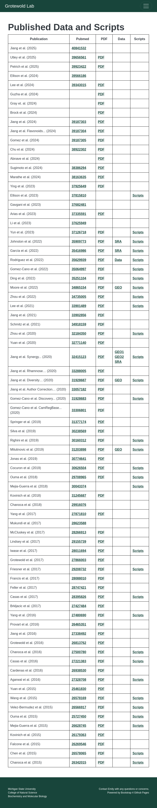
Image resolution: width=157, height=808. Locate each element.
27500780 (79, 652)
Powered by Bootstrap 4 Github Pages (128, 792)
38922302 (79, 149)
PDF (101, 57)
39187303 (79, 122)
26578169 (79, 698)
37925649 (79, 186)
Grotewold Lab (19, 6)
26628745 (79, 725)
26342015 (79, 762)
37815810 (79, 195)
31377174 (79, 422)
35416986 (79, 250)
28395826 (79, 597)
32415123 (79, 357)
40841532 (79, 48)
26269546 (79, 744)
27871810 (79, 514)
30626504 (79, 468)
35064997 (79, 269)
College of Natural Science (22, 792)
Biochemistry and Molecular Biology (27, 796)
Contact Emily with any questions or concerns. (124, 789)
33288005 (79, 371)
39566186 (79, 76)
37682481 (79, 204)
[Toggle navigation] (146, 6)
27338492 (79, 633)
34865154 (79, 287)
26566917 (79, 707)
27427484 (79, 606)
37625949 (79, 223)
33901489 (79, 306)
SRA (118, 241)
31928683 (79, 398)
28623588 (79, 523)
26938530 (79, 670)
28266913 (79, 532)
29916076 (79, 504)
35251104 (79, 278)
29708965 (79, 477)
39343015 (79, 85)
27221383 (79, 661)
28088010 (79, 578)
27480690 (79, 615)
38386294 (79, 168)
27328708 (79, 679)
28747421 (79, 587)
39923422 (79, 66)
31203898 (79, 449)
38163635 (79, 177)
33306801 (79, 410)
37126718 (79, 232)
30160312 (79, 440)
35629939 (79, 260)
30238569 (79, 431)
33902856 (79, 315)
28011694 (79, 551)
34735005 (79, 296)
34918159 (79, 324)
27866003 (79, 560)
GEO (118, 287)
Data (118, 260)
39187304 (79, 131)
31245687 (79, 495)
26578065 (79, 753)
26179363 (79, 735)
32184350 (79, 333)
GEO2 (119, 357)
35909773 (79, 241)
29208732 (79, 569)
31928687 (79, 380)
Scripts (138, 195)
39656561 (79, 57)
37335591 (79, 214)
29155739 (79, 541)
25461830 (79, 689)
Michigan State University (22, 789)
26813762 (79, 643)
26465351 (79, 624)
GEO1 (119, 352)
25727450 (79, 716)
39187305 (79, 140)
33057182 (79, 389)
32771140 (79, 342)
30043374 (79, 486)
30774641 (79, 458)
